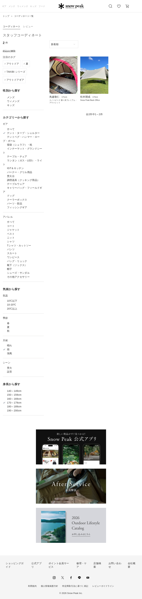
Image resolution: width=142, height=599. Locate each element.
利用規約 (32, 586)
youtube (88, 577)
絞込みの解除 (9, 51)
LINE (79, 577)
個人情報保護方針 (49, 586)
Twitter (62, 577)
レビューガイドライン (103, 586)
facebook (71, 577)
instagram (54, 577)
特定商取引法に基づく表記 (75, 586)
